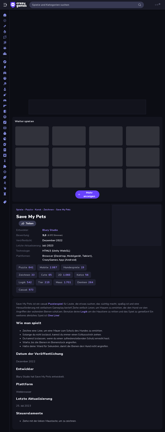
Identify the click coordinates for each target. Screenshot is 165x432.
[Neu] (5, 26)
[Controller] (5, 100)
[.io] (5, 139)
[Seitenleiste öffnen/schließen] (5, 5)
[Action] (5, 67)
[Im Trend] (5, 31)
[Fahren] (5, 117)
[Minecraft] (5, 155)
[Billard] (5, 84)
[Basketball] (5, 78)
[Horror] (5, 133)
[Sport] (5, 177)
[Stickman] (5, 183)
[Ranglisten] (5, 53)
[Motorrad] (5, 161)
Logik (84, 311)
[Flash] (5, 122)
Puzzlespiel (55, 304)
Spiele (19, 209)
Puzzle (29, 209)
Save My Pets (63, 209)
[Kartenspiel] (5, 144)
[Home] (5, 15)
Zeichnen (49, 209)
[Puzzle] (5, 166)
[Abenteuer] (5, 62)
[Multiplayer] (5, 48)
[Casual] (5, 89)
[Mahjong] (5, 150)
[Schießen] (5, 172)
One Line (53, 315)
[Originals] (5, 42)
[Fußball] (5, 128)
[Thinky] (5, 188)
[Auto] (5, 73)
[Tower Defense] (5, 194)
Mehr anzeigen (86, 194)
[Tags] (5, 202)
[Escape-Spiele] (5, 111)
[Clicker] (5, 95)
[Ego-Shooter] (5, 106)
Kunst (38, 209)
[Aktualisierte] (5, 37)
